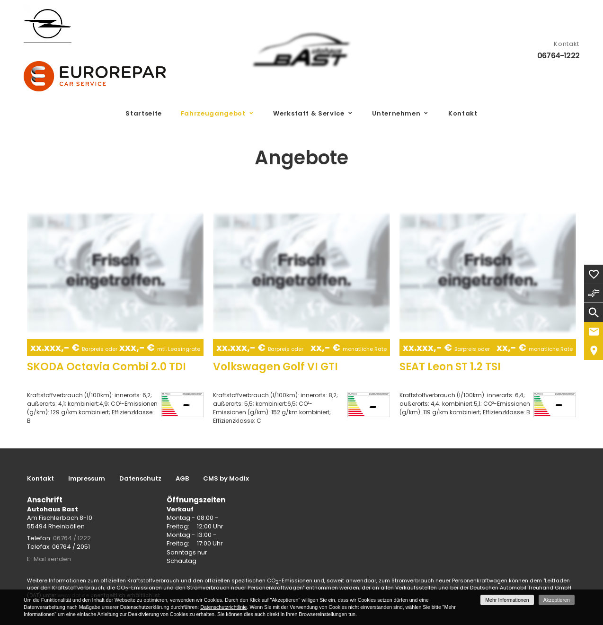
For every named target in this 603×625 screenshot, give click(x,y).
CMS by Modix (226, 478)
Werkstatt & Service (308, 113)
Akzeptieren (556, 600)
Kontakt (463, 113)
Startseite (143, 113)
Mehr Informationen (507, 600)
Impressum (86, 478)
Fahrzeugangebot (213, 113)
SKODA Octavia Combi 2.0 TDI (106, 367)
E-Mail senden (49, 558)
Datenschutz (140, 478)
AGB (182, 478)
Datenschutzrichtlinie (223, 607)
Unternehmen (396, 113)
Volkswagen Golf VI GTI (275, 367)
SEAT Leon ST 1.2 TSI (450, 367)
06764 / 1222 (72, 538)
